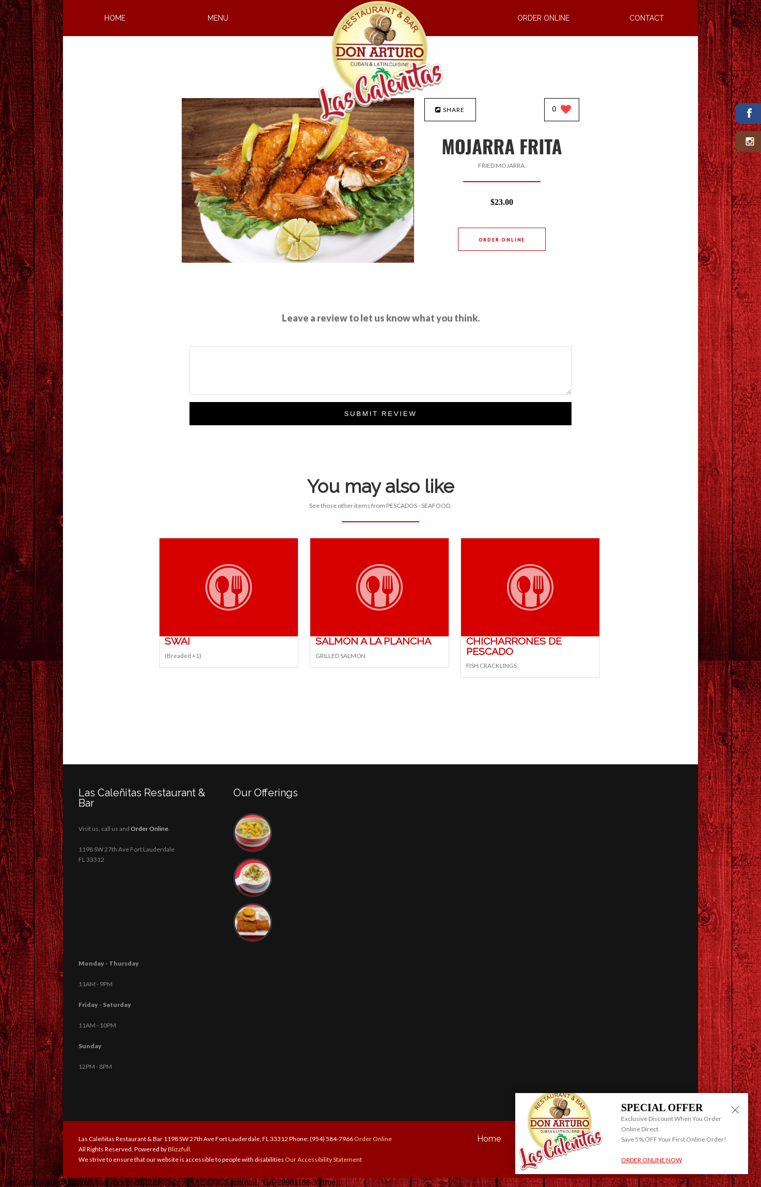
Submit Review (380, 414)
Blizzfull (179, 1149)
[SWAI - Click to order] (229, 634)
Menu (218, 18)
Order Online (543, 18)
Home (114, 18)
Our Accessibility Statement (323, 1159)
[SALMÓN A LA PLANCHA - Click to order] (379, 634)
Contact (646, 18)
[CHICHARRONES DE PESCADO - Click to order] (530, 634)
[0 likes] (562, 110)
